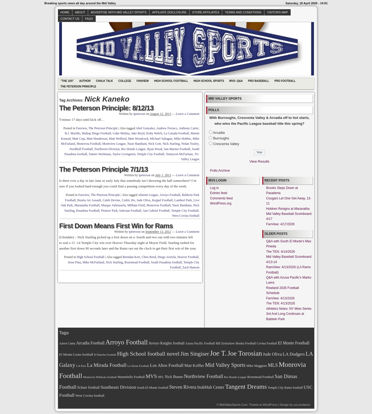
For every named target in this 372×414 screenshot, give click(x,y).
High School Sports (209, 80)
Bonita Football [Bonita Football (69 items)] (246, 343)
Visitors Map (277, 12)
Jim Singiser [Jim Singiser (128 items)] (195, 354)
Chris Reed (149, 257)
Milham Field (136, 205)
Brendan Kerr (131, 257)
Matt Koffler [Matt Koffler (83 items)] (194, 365)
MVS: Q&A (236, 80)
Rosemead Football (136, 262)
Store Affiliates (206, 12)
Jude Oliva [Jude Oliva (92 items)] (272, 354)
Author (85, 80)
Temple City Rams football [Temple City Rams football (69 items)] (285, 387)
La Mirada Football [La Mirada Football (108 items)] (107, 365)
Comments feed (221, 198)
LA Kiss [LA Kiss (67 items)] (81, 365)
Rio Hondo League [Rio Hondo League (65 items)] (235, 377)
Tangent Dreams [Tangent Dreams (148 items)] (246, 386)
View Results (259, 161)
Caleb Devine (111, 200)
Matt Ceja (78, 138)
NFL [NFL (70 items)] (161, 377)
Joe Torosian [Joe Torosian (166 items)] (245, 353)
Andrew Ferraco (166, 128)
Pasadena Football (88, 210)
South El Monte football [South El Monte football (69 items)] (152, 387)
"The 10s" (67, 80)
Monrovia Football (89, 144)
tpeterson (139, 114)
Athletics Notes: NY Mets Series (289, 309)
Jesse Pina (74, 262)
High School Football (171, 80)
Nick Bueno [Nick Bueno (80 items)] (174, 377)
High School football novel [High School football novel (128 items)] (148, 354)
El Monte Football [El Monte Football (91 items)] (294, 343)
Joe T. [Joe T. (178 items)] (218, 353)
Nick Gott (154, 144)
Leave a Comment (187, 114)
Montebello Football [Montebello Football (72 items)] (131, 377)
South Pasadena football (166, 262)
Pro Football (285, 80)
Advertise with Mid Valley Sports (119, 12)
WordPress (270, 404)
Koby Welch (154, 133)
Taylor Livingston (123, 154)
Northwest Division (107, 149)
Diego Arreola (167, 257)
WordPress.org (221, 203)
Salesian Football (130, 210)
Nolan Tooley (189, 144)
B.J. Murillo (72, 133)
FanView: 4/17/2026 (280, 224)
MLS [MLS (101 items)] (273, 365)
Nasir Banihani (137, 144)
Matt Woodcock (138, 138)
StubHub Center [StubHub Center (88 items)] (210, 387)
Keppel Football (162, 200)
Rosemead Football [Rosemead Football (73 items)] (260, 377)
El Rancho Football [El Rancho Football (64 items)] (105, 354)
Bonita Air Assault (89, 200)
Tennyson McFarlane (179, 154)
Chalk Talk (104, 80)
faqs (89, 18)
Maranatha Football (86, 205)
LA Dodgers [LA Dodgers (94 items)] (294, 354)
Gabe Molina (121, 133)
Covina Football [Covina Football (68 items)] (267, 343)
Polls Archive (220, 170)
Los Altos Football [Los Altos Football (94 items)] (166, 365)
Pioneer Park (109, 210)
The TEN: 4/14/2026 (280, 252)
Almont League (148, 195)
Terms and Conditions (243, 12)
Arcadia (219, 133)
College (124, 80)
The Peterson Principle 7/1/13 (103, 169)
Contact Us (70, 18)
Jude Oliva (144, 200)
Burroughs (221, 138)
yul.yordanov (301, 404)
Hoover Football (188, 257)
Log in (214, 188)
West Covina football (185, 216)
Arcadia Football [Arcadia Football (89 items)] (90, 343)
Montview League (114, 144)
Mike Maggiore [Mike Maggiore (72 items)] (256, 366)
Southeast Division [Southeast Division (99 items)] (118, 387)
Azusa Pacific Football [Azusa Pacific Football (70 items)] (200, 343)
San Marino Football (177, 149)
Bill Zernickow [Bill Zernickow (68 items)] (225, 343)
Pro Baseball (258, 80)
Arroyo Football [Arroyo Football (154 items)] (126, 342)
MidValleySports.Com (234, 404)
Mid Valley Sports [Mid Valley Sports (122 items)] (225, 365)
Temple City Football (151, 154)
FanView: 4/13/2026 (280, 298)
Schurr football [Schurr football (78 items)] (88, 387)
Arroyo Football (169, 195)
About (80, 12)
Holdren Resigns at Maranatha (288, 209)
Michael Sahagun (161, 138)
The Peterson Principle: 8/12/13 (106, 108)
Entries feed (218, 193)
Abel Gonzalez (145, 128)
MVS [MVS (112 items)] (151, 376)
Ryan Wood (154, 149)
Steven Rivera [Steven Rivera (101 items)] (182, 387)
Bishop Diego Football (96, 133)
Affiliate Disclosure (169, 12)
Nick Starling (171, 144)
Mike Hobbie (182, 138)
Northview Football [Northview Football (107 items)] (203, 376)
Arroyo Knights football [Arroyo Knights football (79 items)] (166, 343)
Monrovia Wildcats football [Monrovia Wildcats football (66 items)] (100, 377)
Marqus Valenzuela (113, 205)
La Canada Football (176, 133)
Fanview (142, 80)
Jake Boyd (137, 133)
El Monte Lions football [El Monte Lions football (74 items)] (76, 354)
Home (65, 12)
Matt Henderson (97, 138)
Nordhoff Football (81, 149)
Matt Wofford (118, 138)
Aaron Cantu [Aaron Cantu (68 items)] (67, 343)
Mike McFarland (93, 262)
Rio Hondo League (133, 149)
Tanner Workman (100, 154)
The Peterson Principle (78, 86)
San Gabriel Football (156, 210)
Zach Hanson (190, 267)
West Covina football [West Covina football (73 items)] (89, 395)
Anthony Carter (189, 128)
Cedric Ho (128, 200)
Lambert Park (183, 200)
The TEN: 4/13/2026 (280, 303)
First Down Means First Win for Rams (116, 226)
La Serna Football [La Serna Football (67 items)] (138, 365)
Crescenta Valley (226, 144)
